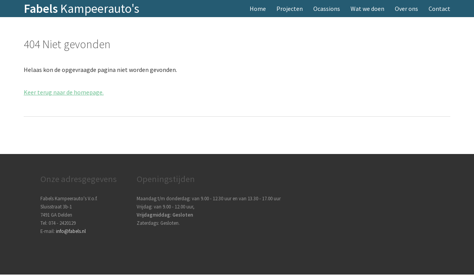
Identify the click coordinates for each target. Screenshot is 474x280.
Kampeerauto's (81, 8)
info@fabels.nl (71, 231)
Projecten (289, 8)
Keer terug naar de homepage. (64, 92)
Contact (439, 8)
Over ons (406, 8)
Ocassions (326, 8)
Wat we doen (367, 8)
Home (258, 8)
